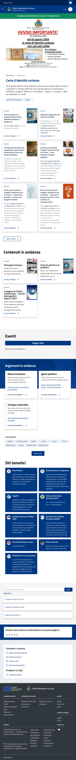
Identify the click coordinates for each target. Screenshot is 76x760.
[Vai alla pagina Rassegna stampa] (11, 279)
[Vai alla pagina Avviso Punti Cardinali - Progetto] (47, 227)
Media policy (8, 757)
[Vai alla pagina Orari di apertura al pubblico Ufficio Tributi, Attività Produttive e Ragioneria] (11, 135)
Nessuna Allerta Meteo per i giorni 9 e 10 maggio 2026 (38, 16)
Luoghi (59, 717)
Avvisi (59, 706)
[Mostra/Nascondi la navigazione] (2, 9)
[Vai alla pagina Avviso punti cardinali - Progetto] (47, 178)
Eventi (59, 720)
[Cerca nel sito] (70, 9)
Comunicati (60, 704)
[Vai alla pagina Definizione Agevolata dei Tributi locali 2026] (47, 135)
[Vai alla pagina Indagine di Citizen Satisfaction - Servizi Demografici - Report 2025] (11, 313)
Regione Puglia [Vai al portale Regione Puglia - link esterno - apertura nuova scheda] (8, 3)
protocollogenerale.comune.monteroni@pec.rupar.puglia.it (16, 745)
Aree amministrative (10, 706)
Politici (6, 704)
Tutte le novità (12, 239)
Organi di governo (9, 701)
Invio (68, 589)
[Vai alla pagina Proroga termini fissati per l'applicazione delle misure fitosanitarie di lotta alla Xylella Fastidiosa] (11, 178)
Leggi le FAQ (34, 730)
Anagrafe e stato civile (28, 701)
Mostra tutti (38, 453)
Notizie (59, 701)
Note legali (47, 740)
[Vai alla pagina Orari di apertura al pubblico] (47, 279)
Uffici (5, 709)
